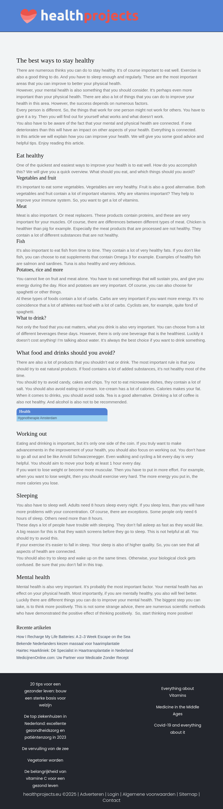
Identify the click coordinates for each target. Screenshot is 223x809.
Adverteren (92, 794)
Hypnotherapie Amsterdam (37, 418)
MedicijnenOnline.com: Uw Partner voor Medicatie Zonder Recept (73, 657)
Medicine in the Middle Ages (177, 710)
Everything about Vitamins (177, 692)
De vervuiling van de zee (45, 748)
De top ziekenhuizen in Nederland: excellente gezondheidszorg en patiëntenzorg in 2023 (45, 727)
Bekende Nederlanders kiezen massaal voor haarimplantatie (68, 643)
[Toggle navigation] (199, 9)
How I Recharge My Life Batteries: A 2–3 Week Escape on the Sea (73, 636)
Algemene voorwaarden (149, 794)
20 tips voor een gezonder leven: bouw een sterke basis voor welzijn (45, 694)
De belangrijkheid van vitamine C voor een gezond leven (45, 778)
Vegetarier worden (45, 760)
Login (113, 794)
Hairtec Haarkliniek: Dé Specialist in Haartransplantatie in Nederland (75, 650)
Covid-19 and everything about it (177, 728)
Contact (111, 800)
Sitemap (188, 794)
